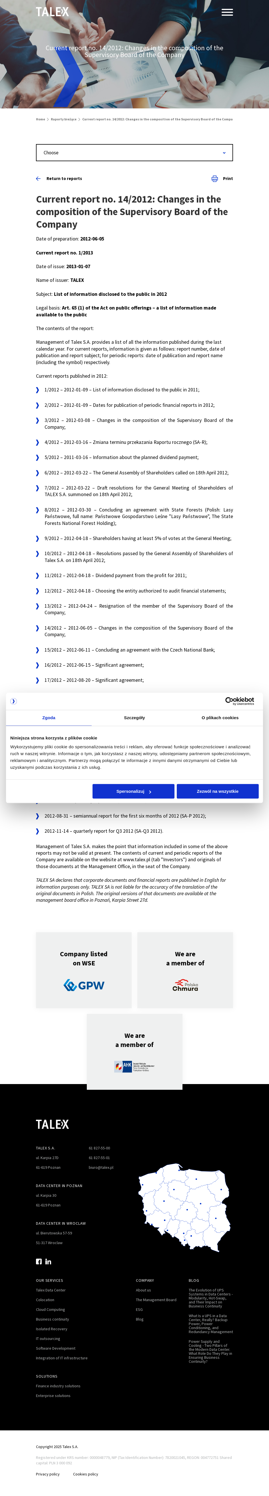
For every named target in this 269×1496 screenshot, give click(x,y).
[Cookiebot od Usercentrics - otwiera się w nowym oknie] (234, 701)
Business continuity (52, 1319)
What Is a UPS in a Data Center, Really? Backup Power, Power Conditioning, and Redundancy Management (211, 1324)
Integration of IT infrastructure (62, 1358)
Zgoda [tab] (48, 717)
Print (222, 178)
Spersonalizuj (134, 791)
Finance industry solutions (58, 1386)
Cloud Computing (50, 1309)
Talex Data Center (51, 1290)
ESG (139, 1309)
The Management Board (156, 1300)
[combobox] (134, 152)
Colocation (45, 1300)
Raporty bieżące (64, 119)
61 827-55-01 (99, 1158)
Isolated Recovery (51, 1329)
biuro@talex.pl (101, 1167)
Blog (140, 1319)
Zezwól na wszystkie (218, 791)
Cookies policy (86, 1474)
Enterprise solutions (53, 1396)
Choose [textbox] (51, 152)
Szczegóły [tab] (134, 717)
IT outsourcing (48, 1339)
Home (40, 119)
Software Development (55, 1348)
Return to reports (59, 178)
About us (143, 1290)
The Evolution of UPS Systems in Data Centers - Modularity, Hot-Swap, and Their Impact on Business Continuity (211, 1298)
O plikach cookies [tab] (220, 717)
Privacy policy (48, 1474)
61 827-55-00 (99, 1148)
